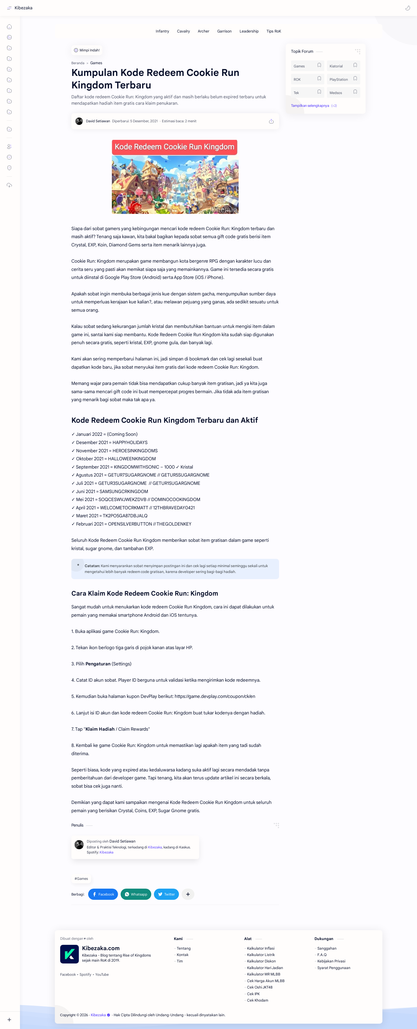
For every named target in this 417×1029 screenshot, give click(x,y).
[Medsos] (343, 92)
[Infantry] (162, 31)
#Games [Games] (81, 878)
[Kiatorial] (343, 65)
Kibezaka (23, 8)
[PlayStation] (343, 79)
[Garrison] (224, 31)
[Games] (307, 65)
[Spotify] (85, 974)
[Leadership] (249, 31)
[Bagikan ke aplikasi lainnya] (188, 894)
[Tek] (307, 92)
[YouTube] (102, 974)
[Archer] (203, 31)
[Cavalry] (183, 31)
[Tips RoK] (274, 31)
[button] (408, 8)
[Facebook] (68, 974)
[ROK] (307, 79)
